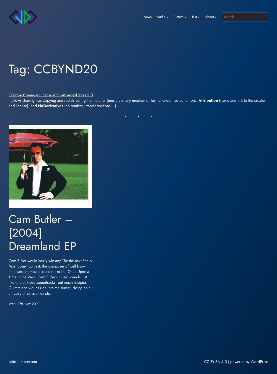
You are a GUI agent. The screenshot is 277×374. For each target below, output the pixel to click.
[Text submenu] (199, 17)
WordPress (259, 361)
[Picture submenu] (185, 17)
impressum (28, 361)
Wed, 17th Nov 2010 (24, 303)
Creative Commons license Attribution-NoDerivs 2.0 (51, 95)
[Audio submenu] (167, 17)
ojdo (12, 361)
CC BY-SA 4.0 (215, 361)
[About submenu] (216, 17)
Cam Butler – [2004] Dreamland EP (42, 232)
